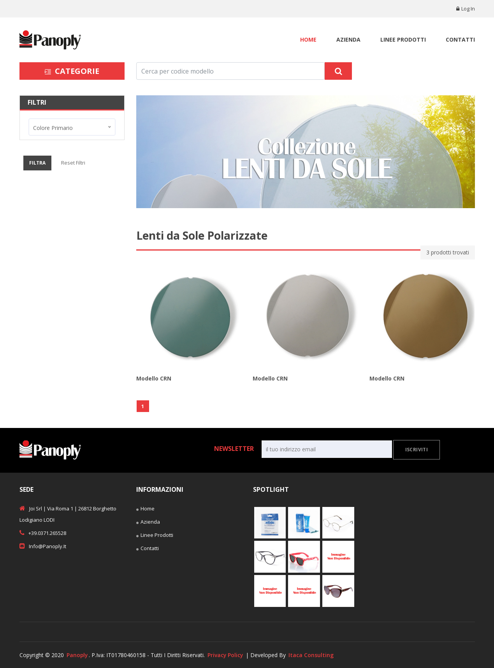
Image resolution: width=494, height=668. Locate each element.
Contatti (460, 39)
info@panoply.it (42, 546)
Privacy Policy (226, 655)
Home (308, 39)
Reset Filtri (73, 162)
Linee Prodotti (403, 39)
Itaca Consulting (312, 655)
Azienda (348, 39)
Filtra (37, 163)
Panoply (77, 655)
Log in (465, 8)
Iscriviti (416, 449)
